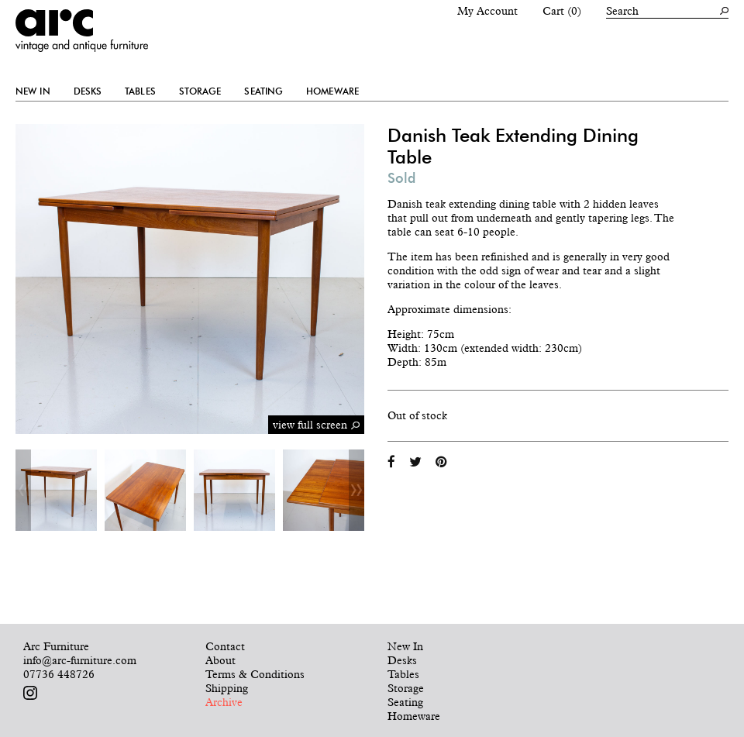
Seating (263, 91)
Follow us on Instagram (30, 693)
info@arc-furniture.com (79, 660)
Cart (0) (561, 11)
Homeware (332, 91)
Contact (225, 646)
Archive (224, 702)
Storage (200, 91)
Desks (88, 91)
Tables (140, 91)
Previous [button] (23, 490)
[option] (56, 490)
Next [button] (356, 490)
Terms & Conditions (255, 674)
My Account (487, 11)
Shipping (226, 688)
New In (33, 91)
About (220, 660)
